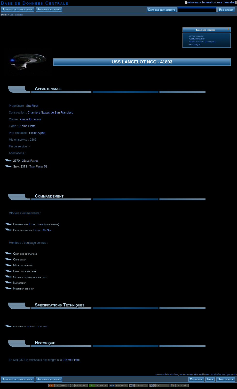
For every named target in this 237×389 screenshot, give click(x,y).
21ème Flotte (27, 126)
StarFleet (32, 105)
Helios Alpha (37, 133)
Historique (194, 44)
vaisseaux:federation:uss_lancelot (211, 2)
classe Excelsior (30, 119)
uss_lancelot (16, 14)
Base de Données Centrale (35, 3)
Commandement (197, 38)
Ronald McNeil (42, 230)
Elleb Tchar (36, 224)
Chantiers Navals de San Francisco (50, 112)
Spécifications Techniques (202, 41)
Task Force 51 (38, 166)
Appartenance (196, 36)
